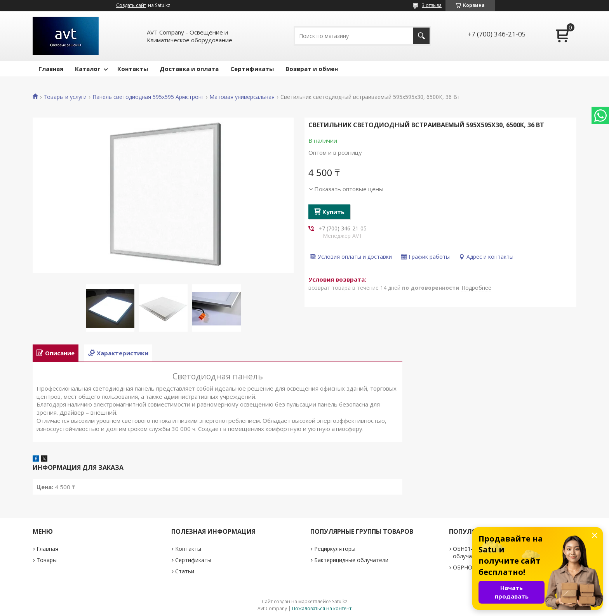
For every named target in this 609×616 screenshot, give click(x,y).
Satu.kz (339, 601)
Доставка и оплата (189, 69)
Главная (50, 69)
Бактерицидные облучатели (351, 560)
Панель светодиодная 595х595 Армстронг (148, 96)
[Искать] (421, 36)
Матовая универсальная (242, 96)
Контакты (132, 69)
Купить (333, 212)
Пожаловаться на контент (321, 608)
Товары (47, 560)
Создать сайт (131, 5)
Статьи (184, 571)
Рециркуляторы (334, 548)
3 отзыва (432, 5)
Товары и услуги (65, 96)
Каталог (87, 69)
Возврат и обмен (311, 69)
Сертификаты (252, 69)
